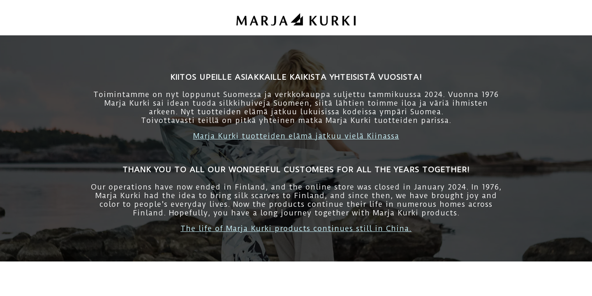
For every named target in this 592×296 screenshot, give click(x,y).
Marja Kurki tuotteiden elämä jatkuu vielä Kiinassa (296, 136)
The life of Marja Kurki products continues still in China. (296, 228)
